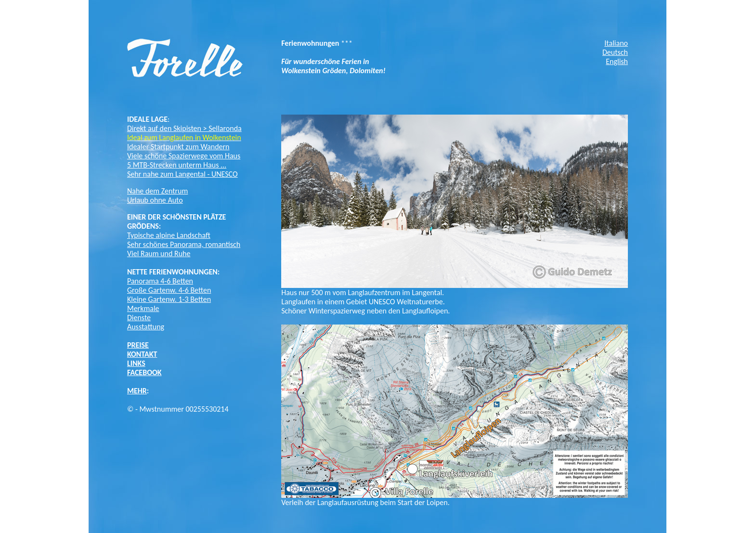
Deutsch (615, 52)
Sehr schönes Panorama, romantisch (183, 244)
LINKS (136, 363)
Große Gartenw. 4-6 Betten (169, 290)
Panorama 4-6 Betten (160, 281)
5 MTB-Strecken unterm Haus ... (176, 164)
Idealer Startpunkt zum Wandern (178, 146)
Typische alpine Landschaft (168, 235)
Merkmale (143, 308)
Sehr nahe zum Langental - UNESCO (182, 174)
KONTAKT (142, 354)
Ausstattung (145, 326)
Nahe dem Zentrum (157, 190)
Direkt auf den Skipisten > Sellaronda (184, 128)
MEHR (137, 390)
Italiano (616, 43)
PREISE (138, 345)
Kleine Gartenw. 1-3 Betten (169, 299)
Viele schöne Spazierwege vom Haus (183, 155)
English (617, 61)
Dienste (139, 317)
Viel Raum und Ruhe (158, 253)
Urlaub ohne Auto (155, 200)
